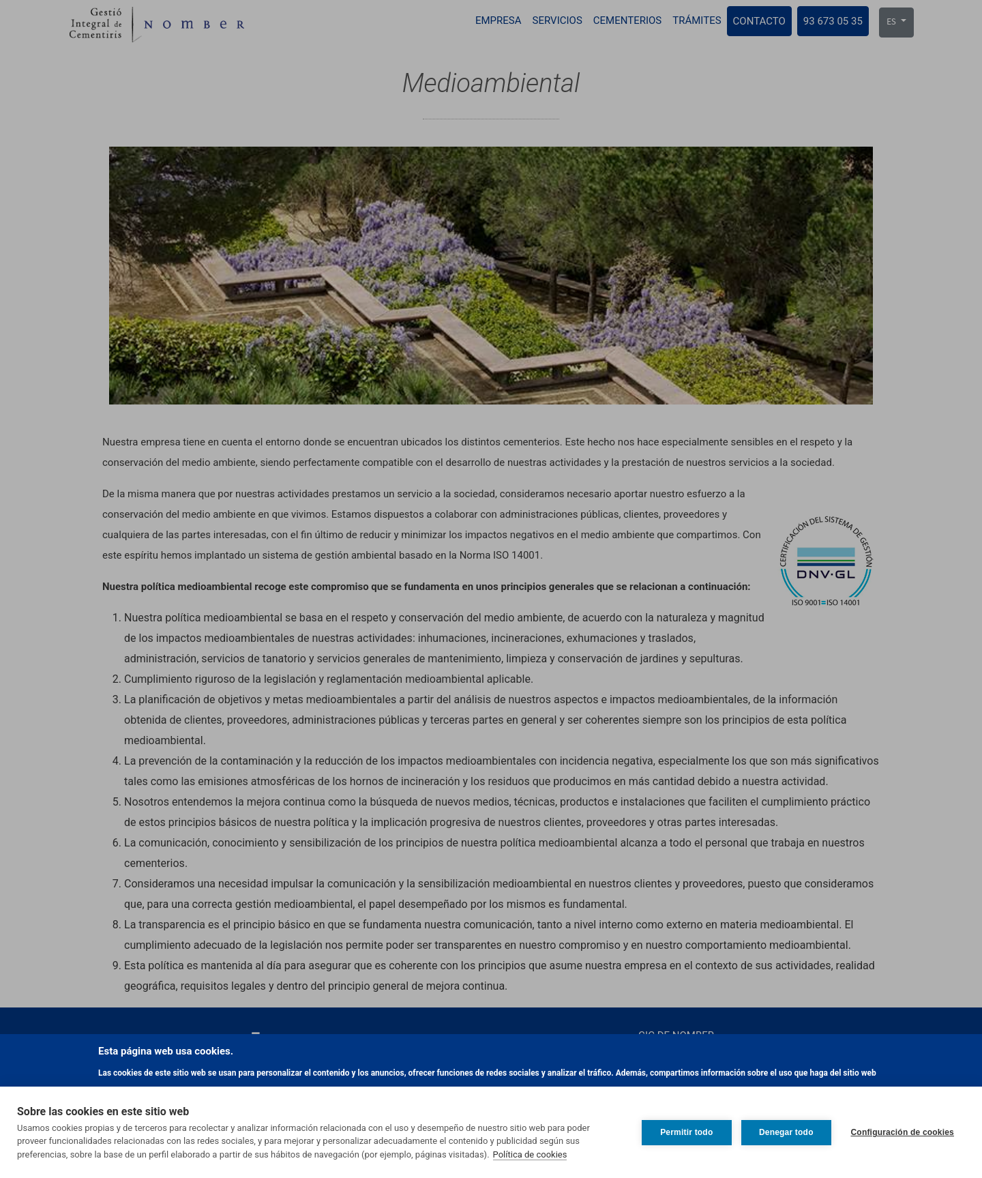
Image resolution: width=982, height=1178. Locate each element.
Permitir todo (685, 1132)
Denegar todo (785, 1132)
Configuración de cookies (903, 1132)
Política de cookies (530, 1154)
